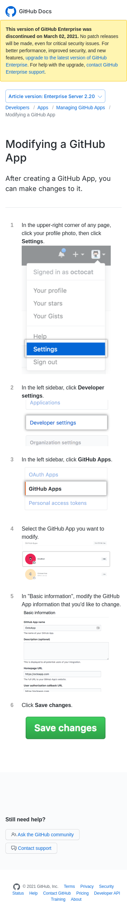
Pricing (82, 893)
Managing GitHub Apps (81, 107)
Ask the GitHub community (42, 834)
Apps (43, 107)
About (76, 899)
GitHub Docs (35, 11)
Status (18, 893)
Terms (69, 886)
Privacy (86, 886)
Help (33, 893)
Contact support (31, 848)
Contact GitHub (57, 893)
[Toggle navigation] (118, 11)
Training (58, 899)
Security (106, 886)
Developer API (107, 893)
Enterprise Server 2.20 (55, 96)
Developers (18, 107)
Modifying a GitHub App (30, 114)
